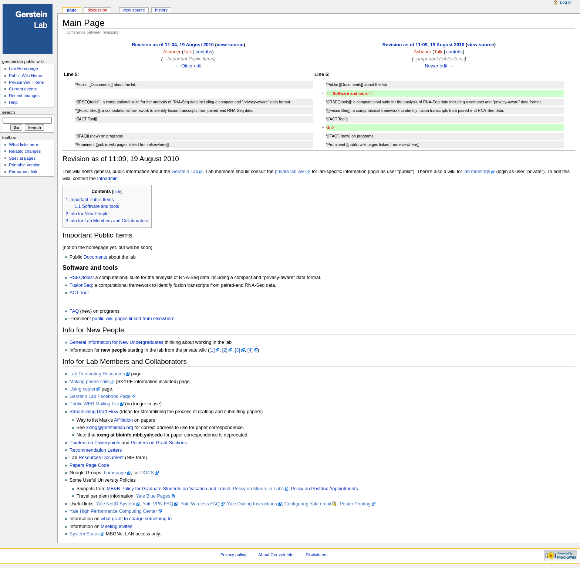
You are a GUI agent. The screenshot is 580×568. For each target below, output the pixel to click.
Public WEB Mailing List (94, 403)
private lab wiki (290, 171)
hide (117, 191)
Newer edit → (439, 66)
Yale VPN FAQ (157, 503)
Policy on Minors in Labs (258, 488)
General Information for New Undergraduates (116, 342)
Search (8, 112)
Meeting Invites (116, 526)
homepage (115, 472)
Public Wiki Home (25, 75)
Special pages (22, 158)
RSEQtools (81, 277)
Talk (187, 51)
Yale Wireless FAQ (200, 503)
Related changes (25, 151)
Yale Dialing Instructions (252, 503)
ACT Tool (79, 292)
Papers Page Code (89, 465)
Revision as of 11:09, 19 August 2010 (423, 44)
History (161, 10)
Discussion (97, 10)
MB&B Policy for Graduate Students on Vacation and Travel (168, 488)
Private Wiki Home (26, 82)
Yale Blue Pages (153, 496)
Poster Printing (355, 503)
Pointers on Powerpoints (95, 442)
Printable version (24, 165)
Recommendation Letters (96, 450)
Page (72, 10)
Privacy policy (233, 554)
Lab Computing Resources (97, 373)
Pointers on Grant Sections (159, 442)
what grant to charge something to (136, 518)
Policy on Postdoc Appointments (324, 488)
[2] (224, 350)
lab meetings (476, 171)
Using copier (83, 389)
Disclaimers (316, 554)
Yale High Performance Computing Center (113, 511)
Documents (95, 257)
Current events (23, 89)
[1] (212, 350)
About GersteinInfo (275, 554)
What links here (23, 144)
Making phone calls (90, 381)
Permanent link (23, 171)
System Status (85, 534)
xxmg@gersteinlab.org (109, 427)
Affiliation (123, 420)
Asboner (172, 51)
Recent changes (24, 95)
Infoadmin (107, 178)
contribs (204, 51)
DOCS (147, 472)
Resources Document (101, 457)
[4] (250, 350)
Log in (565, 2)
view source (230, 44)
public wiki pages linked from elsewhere (133, 318)
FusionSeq (81, 285)
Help (13, 102)
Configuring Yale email (307, 503)
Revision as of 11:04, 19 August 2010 (173, 44)
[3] (237, 350)
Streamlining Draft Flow (94, 411)
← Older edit (188, 66)
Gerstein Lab (184, 171)
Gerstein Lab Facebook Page (100, 396)
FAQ (74, 311)
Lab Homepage (23, 68)
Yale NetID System (115, 503)
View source (134, 10)
